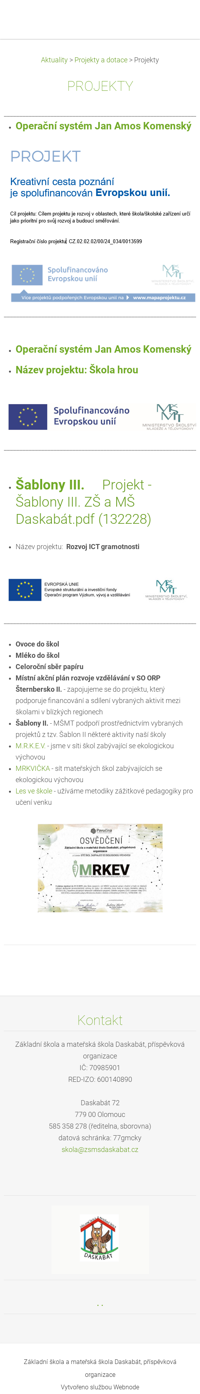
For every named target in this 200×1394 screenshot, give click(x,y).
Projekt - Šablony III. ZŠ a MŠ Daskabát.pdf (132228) (84, 502)
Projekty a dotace (100, 60)
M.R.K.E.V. (31, 746)
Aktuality (54, 60)
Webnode (126, 1387)
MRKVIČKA (33, 768)
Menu (178, 17)
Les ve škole (34, 791)
